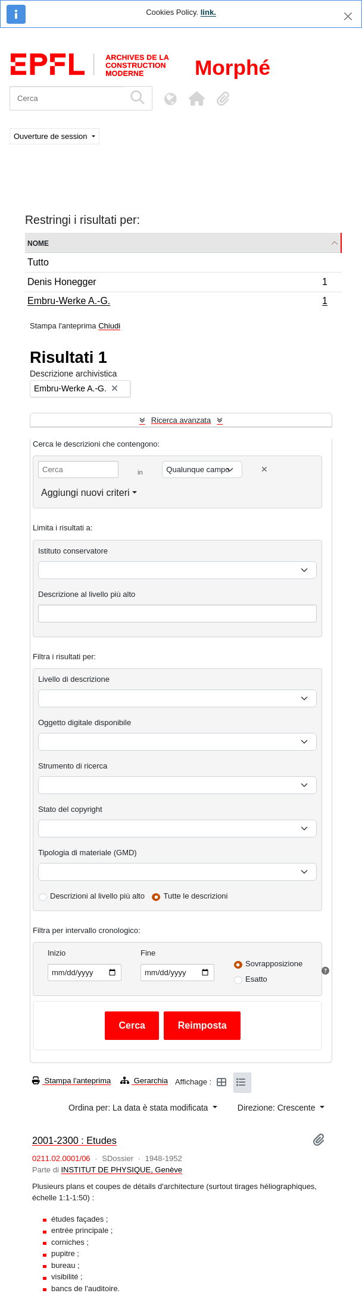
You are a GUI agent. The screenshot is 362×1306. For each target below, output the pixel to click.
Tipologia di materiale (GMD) (87, 852)
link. (208, 12)
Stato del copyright (70, 809)
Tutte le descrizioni (196, 895)
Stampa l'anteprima (71, 1080)
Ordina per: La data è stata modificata (139, 1107)
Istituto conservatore (73, 550)
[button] (196, 98)
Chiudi (109, 325)
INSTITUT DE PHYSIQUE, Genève (121, 1169)
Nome (38, 242)
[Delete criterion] (264, 469)
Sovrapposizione (273, 963)
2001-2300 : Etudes (74, 1140)
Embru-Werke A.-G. (177, 302)
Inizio (56, 952)
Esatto (256, 979)
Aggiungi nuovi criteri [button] (85, 493)
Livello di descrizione (74, 679)
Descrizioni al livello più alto (97, 895)
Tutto (38, 262)
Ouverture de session (51, 136)
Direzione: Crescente (278, 1107)
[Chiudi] (348, 16)
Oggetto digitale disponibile (84, 722)
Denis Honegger (177, 283)
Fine (148, 952)
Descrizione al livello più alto (86, 594)
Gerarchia (144, 1080)
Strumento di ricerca (72, 765)
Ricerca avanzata (181, 420)
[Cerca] (67, 98)
